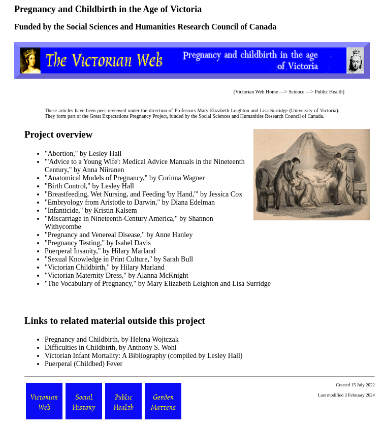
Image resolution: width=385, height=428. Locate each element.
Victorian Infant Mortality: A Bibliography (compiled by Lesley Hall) (144, 355)
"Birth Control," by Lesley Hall (89, 186)
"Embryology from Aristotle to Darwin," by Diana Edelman (130, 202)
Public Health (329, 91)
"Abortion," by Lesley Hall (83, 153)
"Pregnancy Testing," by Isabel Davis (98, 243)
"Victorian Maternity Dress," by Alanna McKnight (116, 275)
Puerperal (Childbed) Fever (83, 364)
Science (296, 91)
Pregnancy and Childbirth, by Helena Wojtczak (112, 339)
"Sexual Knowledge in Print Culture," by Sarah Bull (119, 259)
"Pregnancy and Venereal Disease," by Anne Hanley (118, 235)
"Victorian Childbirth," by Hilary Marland (105, 267)
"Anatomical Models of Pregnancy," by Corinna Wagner (125, 178)
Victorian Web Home (256, 91)
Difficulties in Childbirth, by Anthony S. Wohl (111, 347)
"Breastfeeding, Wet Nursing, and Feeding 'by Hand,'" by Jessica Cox (143, 194)
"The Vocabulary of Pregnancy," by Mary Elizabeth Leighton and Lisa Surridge (158, 283)
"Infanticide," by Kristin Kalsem (91, 210)
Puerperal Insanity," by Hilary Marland (100, 251)
